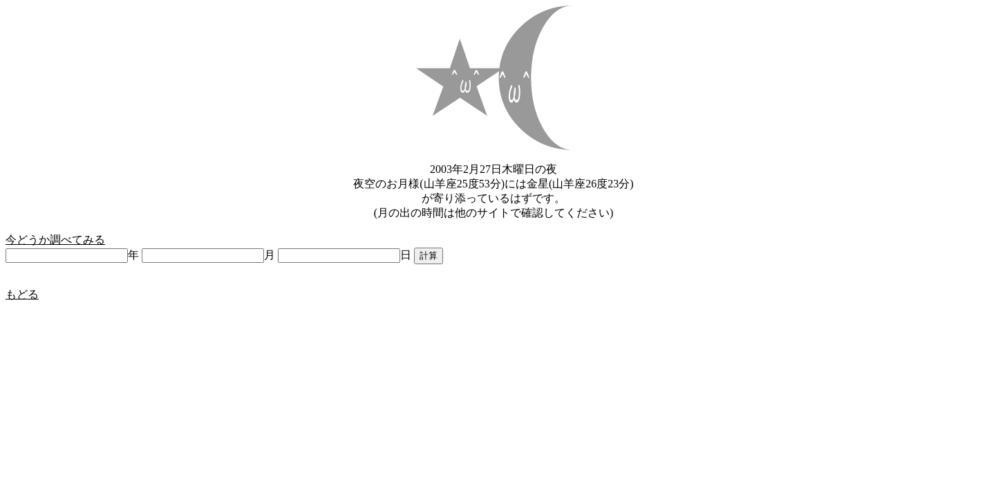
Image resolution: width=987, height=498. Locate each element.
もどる (22, 294)
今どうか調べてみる (55, 240)
